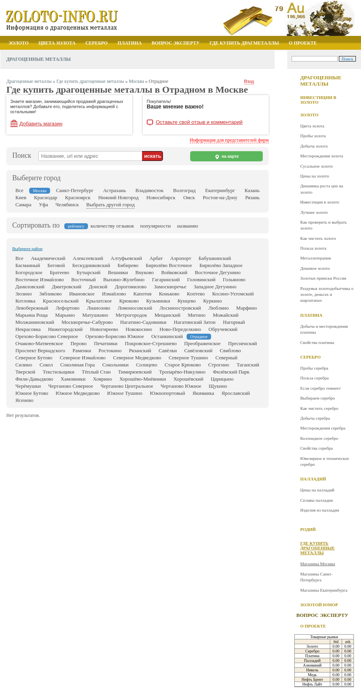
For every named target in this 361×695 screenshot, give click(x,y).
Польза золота (313, 248)
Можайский (225, 315)
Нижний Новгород (118, 197)
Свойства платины (317, 342)
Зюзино (23, 294)
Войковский (174, 272)
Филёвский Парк (231, 372)
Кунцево (187, 301)
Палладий (313, 478)
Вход (249, 81)
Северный (226, 358)
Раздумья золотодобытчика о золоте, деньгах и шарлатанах (327, 294)
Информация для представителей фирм (229, 140)
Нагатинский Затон (195, 322)
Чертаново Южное (181, 386)
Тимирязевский (135, 372)
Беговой (56, 265)
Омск (189, 197)
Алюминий (312, 665)
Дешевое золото (315, 268)
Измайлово (114, 294)
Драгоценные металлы (321, 81)
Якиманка (203, 393)
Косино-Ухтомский (233, 294)
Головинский (201, 279)
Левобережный (31, 308)
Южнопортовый (167, 393)
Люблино (218, 308)
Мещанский (167, 315)
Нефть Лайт (312, 684)
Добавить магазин (40, 124)
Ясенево (24, 400)
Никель (312, 670)
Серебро (96, 43)
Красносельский (61, 301)
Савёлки (168, 350)
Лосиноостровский (180, 308)
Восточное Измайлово (39, 279)
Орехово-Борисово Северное (46, 336)
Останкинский (167, 336)
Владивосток (149, 190)
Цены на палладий (317, 490)
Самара (23, 204)
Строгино (218, 365)
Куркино (212, 301)
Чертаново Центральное (127, 386)
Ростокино (110, 350)
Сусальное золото (316, 166)
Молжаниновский (34, 322)
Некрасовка (28, 329)
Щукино (218, 386)
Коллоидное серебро (319, 438)
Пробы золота (313, 135)
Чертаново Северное (70, 386)
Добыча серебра (315, 418)
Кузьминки (158, 301)
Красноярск (78, 197)
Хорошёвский (189, 379)
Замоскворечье (170, 287)
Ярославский (235, 393)
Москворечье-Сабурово (87, 322)
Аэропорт (180, 258)
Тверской (25, 372)
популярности (155, 226)
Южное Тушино (124, 393)
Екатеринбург (220, 190)
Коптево (196, 294)
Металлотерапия (315, 258)
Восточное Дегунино (218, 272)
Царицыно (222, 379)
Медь (312, 675)
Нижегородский (65, 329)
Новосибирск (161, 197)
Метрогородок (131, 315)
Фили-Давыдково (34, 379)
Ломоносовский (135, 308)
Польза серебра (314, 378)
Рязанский (140, 350)
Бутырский (89, 272)
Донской (98, 287)
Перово (79, 343)
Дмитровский (66, 287)
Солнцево (146, 365)
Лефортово (67, 308)
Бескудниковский (91, 265)
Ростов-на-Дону (220, 197)
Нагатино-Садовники (143, 322)
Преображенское (202, 343)
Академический (48, 258)
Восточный (83, 279)
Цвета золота (57, 43)
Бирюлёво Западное (220, 265)
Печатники (106, 343)
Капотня (142, 294)
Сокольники (115, 365)
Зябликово (50, 294)
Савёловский (198, 350)
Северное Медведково (137, 358)
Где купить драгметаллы (244, 43)
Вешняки (118, 272)
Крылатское (99, 301)
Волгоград (184, 190)
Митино (197, 315)
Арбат (156, 258)
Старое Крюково (183, 365)
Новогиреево (104, 329)
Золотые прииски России (323, 278)
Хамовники (73, 379)
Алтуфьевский (126, 258)
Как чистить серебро (319, 408)
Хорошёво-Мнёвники (142, 379)
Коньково (169, 294)
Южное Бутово (31, 393)
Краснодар (45, 197)
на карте (226, 157)
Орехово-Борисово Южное (114, 336)
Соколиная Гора (77, 365)
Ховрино (102, 379)
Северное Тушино (188, 358)
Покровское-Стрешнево (151, 343)
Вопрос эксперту (176, 43)
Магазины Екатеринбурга (323, 590)
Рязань (252, 197)
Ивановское (82, 294)
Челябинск (67, 204)
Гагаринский (166, 279)
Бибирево (128, 265)
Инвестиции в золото (318, 100)
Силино (23, 365)
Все (19, 190)
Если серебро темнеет (320, 388)
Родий (308, 529)
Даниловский (30, 287)
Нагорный (234, 322)
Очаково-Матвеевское (39, 343)
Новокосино (138, 329)
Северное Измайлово (83, 358)
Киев (20, 197)
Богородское (29, 272)
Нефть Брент (312, 679)
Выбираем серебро (317, 398)
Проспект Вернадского (40, 350)
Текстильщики (58, 372)
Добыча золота (313, 146)
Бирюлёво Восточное (169, 265)
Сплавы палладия (316, 500)
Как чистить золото (318, 238)
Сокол (46, 365)
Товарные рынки (324, 637)
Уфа (43, 204)
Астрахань (114, 190)
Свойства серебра (316, 448)
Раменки (82, 350)
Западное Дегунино (215, 287)
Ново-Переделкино (180, 329)
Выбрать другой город (110, 204)
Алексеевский (88, 258)
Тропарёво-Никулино (182, 372)
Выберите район (27, 248)
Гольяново (234, 279)
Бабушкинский (214, 258)
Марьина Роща (31, 315)
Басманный (27, 265)
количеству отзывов (112, 226)
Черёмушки (28, 386)
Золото (19, 43)
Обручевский (223, 329)
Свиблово (230, 350)
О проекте (303, 43)
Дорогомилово (130, 287)
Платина (130, 43)
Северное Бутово (33, 358)
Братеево (59, 272)
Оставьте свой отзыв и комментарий (199, 122)
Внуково (144, 272)
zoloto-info (70, 20)
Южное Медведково (78, 393)
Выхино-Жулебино (123, 279)
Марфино (246, 308)
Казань (252, 190)
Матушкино (95, 315)
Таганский (248, 365)
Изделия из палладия (319, 510)
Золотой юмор (319, 604)
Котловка (25, 301)
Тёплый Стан (96, 372)
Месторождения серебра (323, 428)
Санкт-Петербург (75, 190)
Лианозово (98, 308)
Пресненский (242, 343)
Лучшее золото (314, 212)
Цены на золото (314, 176)
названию (187, 226)
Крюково (129, 301)
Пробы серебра (314, 368)
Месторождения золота (321, 155)
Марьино (65, 315)
